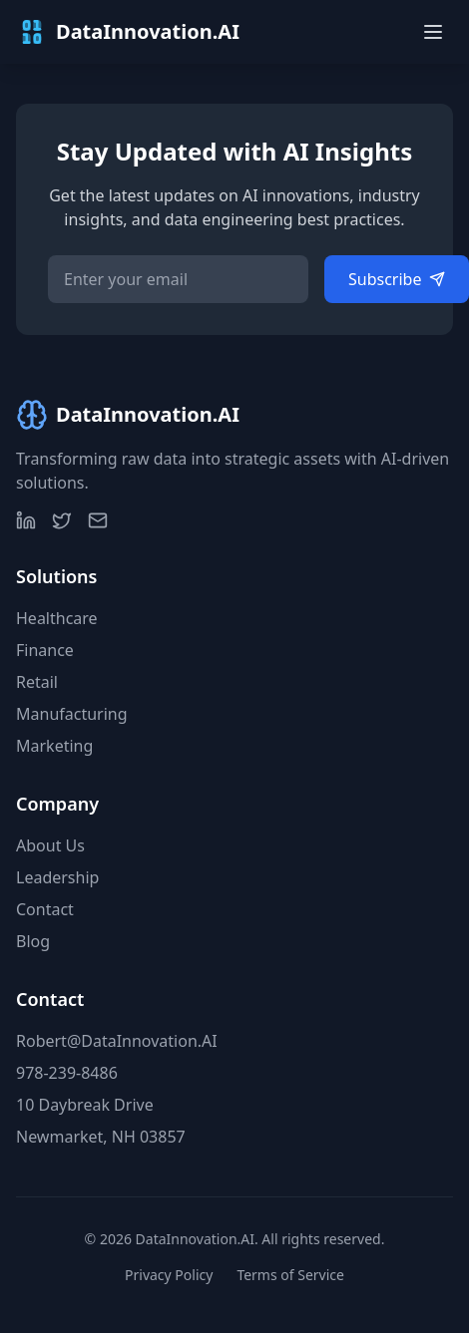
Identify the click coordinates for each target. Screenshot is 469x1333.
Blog (33, 941)
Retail (37, 682)
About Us (50, 845)
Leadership (57, 877)
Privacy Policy (169, 1274)
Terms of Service (290, 1274)
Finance (45, 650)
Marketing (54, 746)
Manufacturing (72, 714)
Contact (45, 909)
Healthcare (57, 618)
